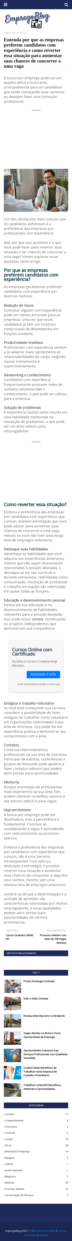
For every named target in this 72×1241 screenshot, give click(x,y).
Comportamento (36, 1120)
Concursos (36, 1127)
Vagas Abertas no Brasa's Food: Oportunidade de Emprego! (41, 1035)
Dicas (23, 32)
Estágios (36, 1158)
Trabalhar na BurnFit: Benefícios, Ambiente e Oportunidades (42, 1087)
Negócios (36, 1176)
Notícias (36, 1183)
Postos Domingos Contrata (39, 981)
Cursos (36, 1139)
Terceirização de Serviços (36, 1195)
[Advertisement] (36, 137)
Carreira (36, 1114)
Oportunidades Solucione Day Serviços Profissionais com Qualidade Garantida (45, 1054)
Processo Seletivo (36, 1189)
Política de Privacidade (42, 1231)
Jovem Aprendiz (36, 1170)
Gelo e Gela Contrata (35, 998)
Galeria (36, 1164)
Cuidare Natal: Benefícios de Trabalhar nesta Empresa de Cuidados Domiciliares (40, 1071)
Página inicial (11, 32)
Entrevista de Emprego (36, 1151)
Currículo (36, 1133)
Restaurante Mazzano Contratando (44, 1016)
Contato (43, 1235)
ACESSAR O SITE (43, 674)
